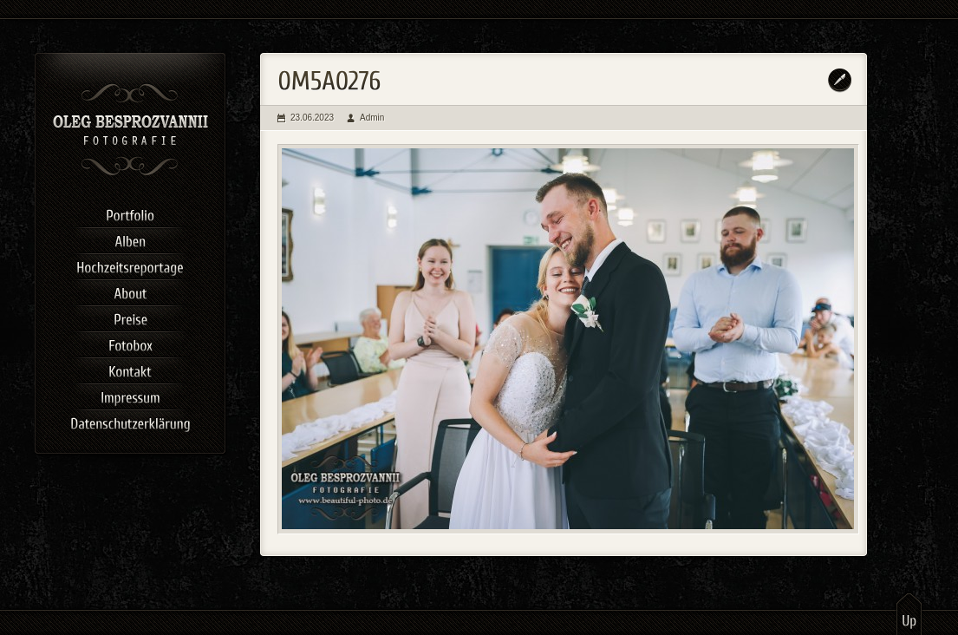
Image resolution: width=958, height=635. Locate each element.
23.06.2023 (312, 117)
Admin (372, 117)
